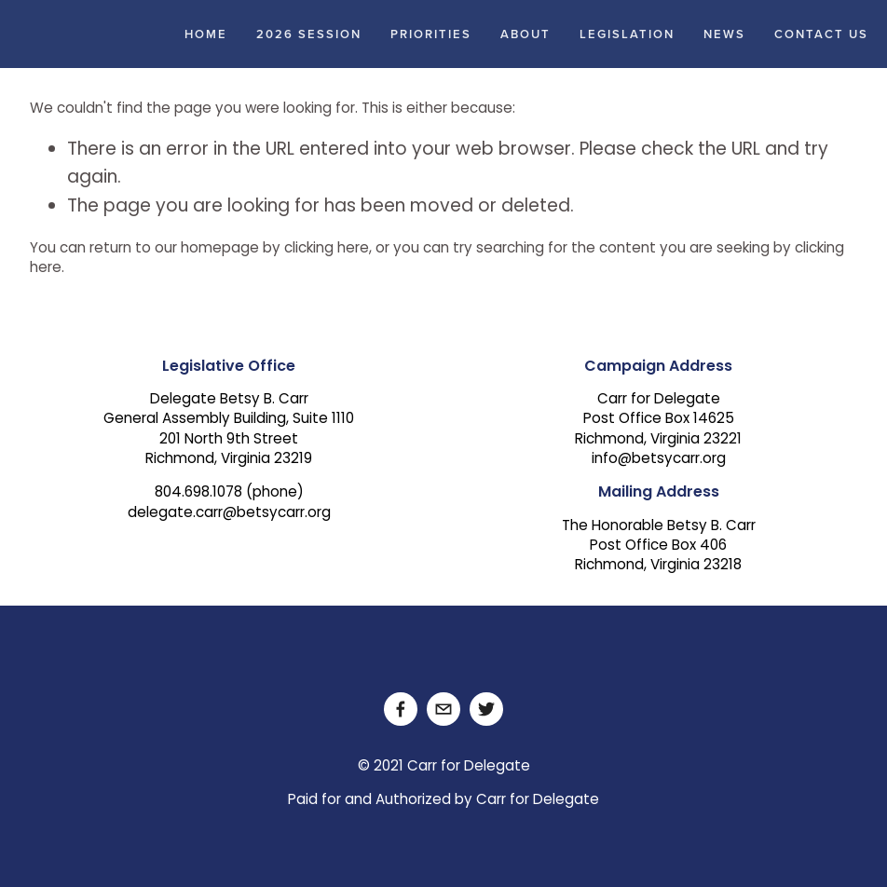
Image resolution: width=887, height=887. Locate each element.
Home (205, 34)
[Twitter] (486, 709)
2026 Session (309, 34)
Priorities (430, 34)
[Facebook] (400, 709)
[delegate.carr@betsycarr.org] (443, 709)
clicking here (326, 249)
